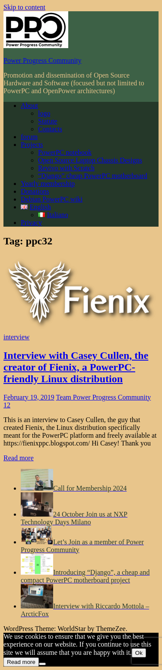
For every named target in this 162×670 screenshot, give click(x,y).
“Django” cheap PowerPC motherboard (92, 175)
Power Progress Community (42, 60)
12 (6, 405)
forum (29, 136)
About (29, 105)
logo (44, 113)
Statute (47, 121)
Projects (32, 144)
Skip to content (24, 7)
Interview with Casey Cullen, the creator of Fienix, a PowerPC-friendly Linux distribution (75, 367)
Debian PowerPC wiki (52, 199)
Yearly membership (48, 183)
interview (16, 337)
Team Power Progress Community (103, 397)
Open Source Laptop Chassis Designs (90, 160)
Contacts (50, 129)
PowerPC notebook (65, 152)
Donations (35, 191)
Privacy (31, 222)
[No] (42, 664)
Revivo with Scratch (66, 168)
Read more (18, 458)
